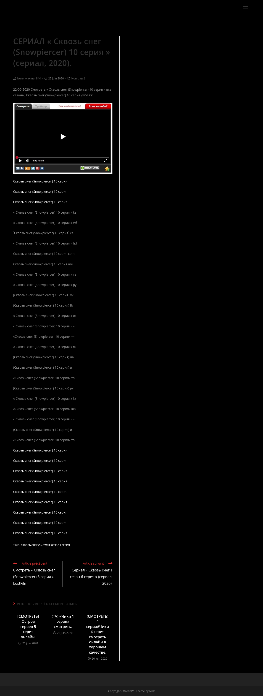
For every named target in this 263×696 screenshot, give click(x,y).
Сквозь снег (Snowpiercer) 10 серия (40, 181)
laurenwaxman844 (29, 78)
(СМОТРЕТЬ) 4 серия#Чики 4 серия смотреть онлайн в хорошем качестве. (97, 634)
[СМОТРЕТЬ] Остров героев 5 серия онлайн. (28, 626)
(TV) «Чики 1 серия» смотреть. (63, 621)
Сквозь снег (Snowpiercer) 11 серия (45, 545)
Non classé (78, 78)
